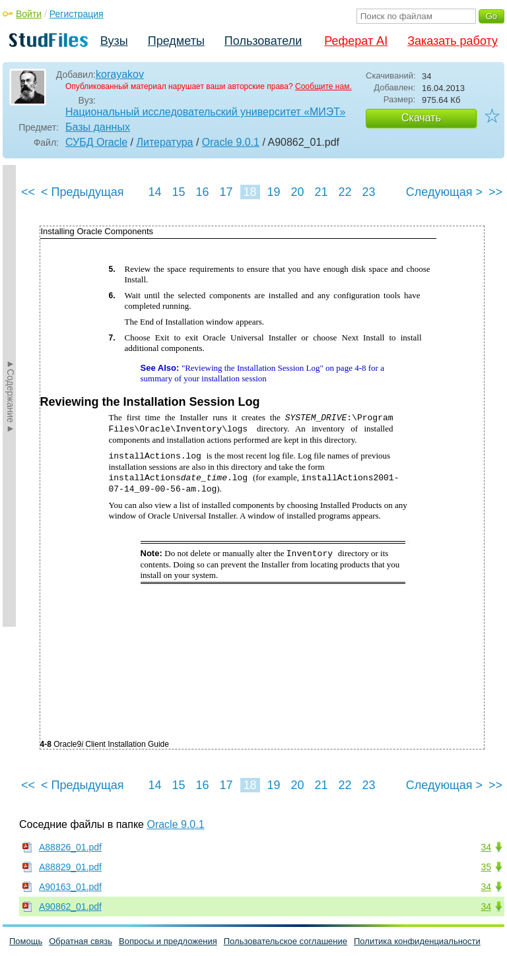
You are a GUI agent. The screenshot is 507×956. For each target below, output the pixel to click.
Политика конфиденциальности (417, 941)
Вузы (114, 41)
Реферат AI (356, 41)
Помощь (25, 941)
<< (28, 192)
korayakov (120, 74)
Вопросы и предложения (168, 941)
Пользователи (263, 41)
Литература (164, 142)
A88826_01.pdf (70, 847)
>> (495, 192)
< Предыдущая (82, 192)
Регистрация (77, 14)
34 (486, 847)
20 (297, 192)
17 (225, 192)
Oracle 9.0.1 (230, 142)
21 (320, 192)
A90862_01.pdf (70, 906)
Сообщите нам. (323, 86)
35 (486, 867)
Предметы (176, 41)
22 (344, 192)
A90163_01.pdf (70, 886)
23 (368, 192)
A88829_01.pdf (70, 867)
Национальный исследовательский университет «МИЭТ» (205, 111)
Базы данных (97, 127)
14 (154, 192)
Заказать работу (452, 41)
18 (249, 192)
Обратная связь (80, 941)
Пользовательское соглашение (285, 941)
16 (202, 192)
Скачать (421, 117)
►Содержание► (10, 395)
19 (273, 192)
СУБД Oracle (96, 142)
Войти (29, 14)
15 (178, 192)
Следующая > (444, 192)
